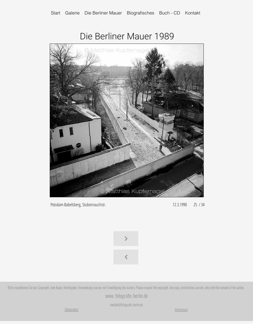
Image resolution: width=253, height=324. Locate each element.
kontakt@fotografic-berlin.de (126, 304)
